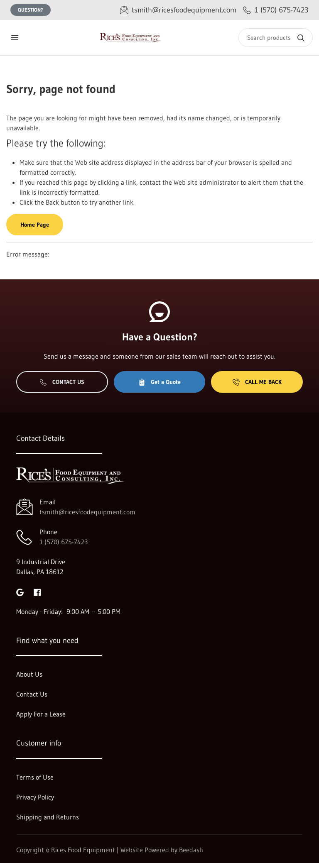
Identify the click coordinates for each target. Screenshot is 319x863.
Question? (30, 10)
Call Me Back (257, 382)
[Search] (275, 37)
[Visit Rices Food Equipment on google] (20, 591)
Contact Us (62, 382)
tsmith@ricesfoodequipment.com (87, 512)
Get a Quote (159, 382)
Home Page (34, 224)
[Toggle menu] (14, 37)
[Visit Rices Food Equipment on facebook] (37, 591)
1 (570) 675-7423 (63, 542)
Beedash (191, 850)
